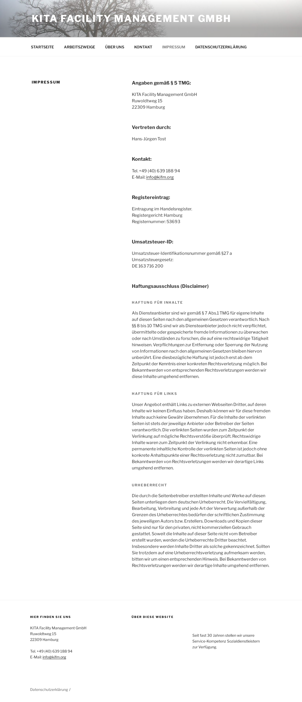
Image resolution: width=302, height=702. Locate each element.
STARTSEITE (42, 47)
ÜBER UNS (114, 47)
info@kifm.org (160, 177)
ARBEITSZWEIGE (79, 47)
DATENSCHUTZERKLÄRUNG (221, 47)
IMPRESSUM (173, 47)
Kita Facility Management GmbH (131, 18)
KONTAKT (143, 47)
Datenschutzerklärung (49, 689)
